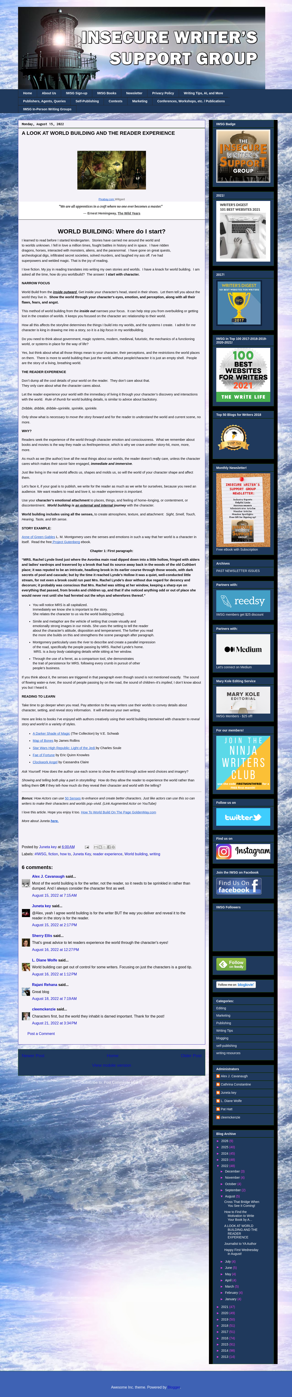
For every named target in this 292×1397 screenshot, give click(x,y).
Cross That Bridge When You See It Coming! (241, 1203)
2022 (225, 1166)
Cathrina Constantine (236, 1084)
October (231, 1184)
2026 (225, 1141)
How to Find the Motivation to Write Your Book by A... (239, 1215)
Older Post (191, 1055)
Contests (115, 101)
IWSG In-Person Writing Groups (47, 109)
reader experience (107, 854)
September (233, 1190)
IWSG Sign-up (76, 93)
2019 (225, 1319)
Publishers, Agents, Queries (44, 101)
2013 (225, 1357)
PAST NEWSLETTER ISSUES (238, 571)
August (230, 1196)
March (230, 1286)
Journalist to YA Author (240, 1243)
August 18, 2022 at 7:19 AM (54, 999)
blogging (222, 1038)
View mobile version (111, 1065)
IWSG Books (106, 93)
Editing (221, 1008)
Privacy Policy (163, 93)
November (233, 1177)
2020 (225, 1313)
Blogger (174, 1387)
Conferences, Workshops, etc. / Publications (191, 101)
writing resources (228, 1053)
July (228, 1261)
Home (27, 93)
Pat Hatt (227, 1109)
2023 (225, 1159)
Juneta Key (82, 854)
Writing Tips (224, 1030)
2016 (225, 1338)
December (233, 1171)
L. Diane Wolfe (44, 960)
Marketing (139, 101)
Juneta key (41, 906)
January (231, 1299)
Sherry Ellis (42, 936)
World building (136, 854)
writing (155, 854)
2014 (225, 1350)
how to (65, 854)
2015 (225, 1344)
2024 (225, 1153)
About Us (49, 93)
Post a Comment (41, 1034)
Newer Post (33, 1055)
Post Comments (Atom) (123, 1082)
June (229, 1268)
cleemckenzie (44, 1009)
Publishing (223, 1023)
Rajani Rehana (44, 985)
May (228, 1274)
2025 (225, 1147)
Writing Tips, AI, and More (203, 93)
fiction (53, 854)
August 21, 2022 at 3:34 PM (54, 1023)
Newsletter (134, 93)
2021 (225, 1307)
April (228, 1280)
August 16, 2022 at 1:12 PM (54, 974)
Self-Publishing (87, 101)
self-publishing (226, 1046)
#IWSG (40, 854)
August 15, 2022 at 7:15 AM (54, 895)
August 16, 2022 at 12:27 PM (55, 950)
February (232, 1292)
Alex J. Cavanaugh (48, 876)
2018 (225, 1325)
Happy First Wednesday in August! (241, 1252)
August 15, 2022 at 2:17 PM (54, 925)
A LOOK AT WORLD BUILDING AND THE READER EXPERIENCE (240, 1231)
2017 (225, 1332)
